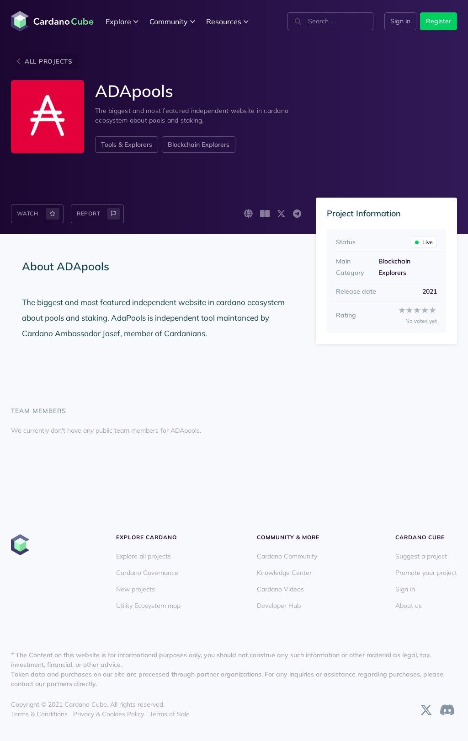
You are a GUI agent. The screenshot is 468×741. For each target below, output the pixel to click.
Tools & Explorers (126, 144)
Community (172, 21)
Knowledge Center (284, 573)
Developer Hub (279, 605)
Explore (122, 21)
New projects (135, 589)
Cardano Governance (147, 573)
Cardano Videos (280, 589)
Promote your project (426, 573)
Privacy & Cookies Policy (108, 714)
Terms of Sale (169, 714)
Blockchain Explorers (198, 144)
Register (438, 21)
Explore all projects (143, 556)
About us (408, 605)
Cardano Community (287, 556)
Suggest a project (421, 556)
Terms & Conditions (39, 714)
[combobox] (329, 21)
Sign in (400, 21)
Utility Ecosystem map (148, 605)
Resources (227, 21)
